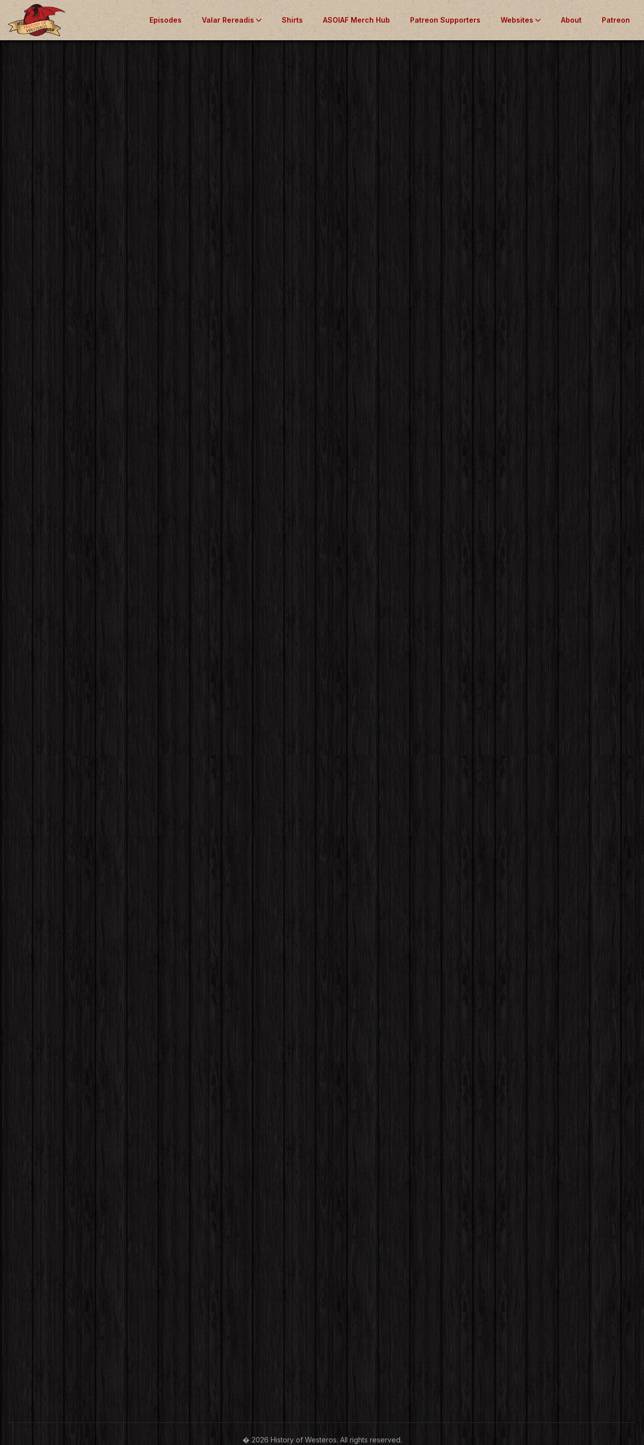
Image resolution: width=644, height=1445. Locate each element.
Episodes (165, 20)
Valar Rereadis (232, 20)
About (571, 20)
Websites (521, 20)
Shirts (292, 20)
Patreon (616, 20)
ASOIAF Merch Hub (356, 20)
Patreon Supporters (445, 20)
